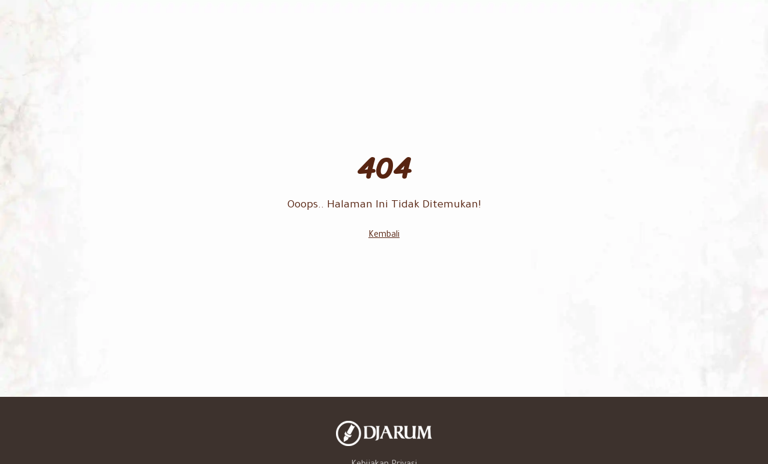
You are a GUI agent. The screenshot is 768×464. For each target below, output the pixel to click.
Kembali (384, 235)
